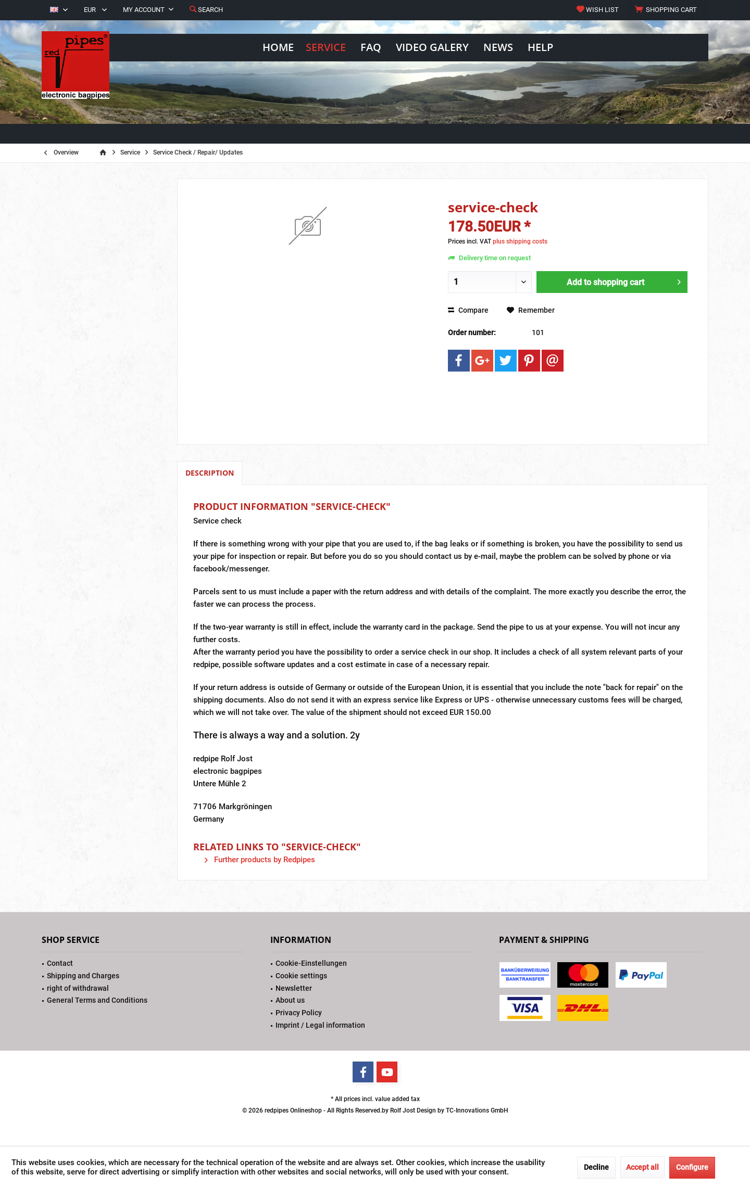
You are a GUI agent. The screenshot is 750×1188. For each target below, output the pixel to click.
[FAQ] (371, 47)
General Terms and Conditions (97, 1000)
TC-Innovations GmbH (477, 1110)
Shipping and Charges (83, 976)
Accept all (642, 1167)
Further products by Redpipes (260, 859)
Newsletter (294, 988)
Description (209, 473)
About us (290, 1000)
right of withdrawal (78, 988)
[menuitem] (667, 10)
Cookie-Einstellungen (311, 963)
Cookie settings (301, 976)
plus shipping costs (520, 241)
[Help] (540, 47)
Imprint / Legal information (320, 1025)
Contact (60, 963)
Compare (468, 310)
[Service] (325, 47)
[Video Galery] (432, 47)
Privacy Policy (299, 1012)
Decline (596, 1167)
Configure (692, 1167)
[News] (498, 47)
